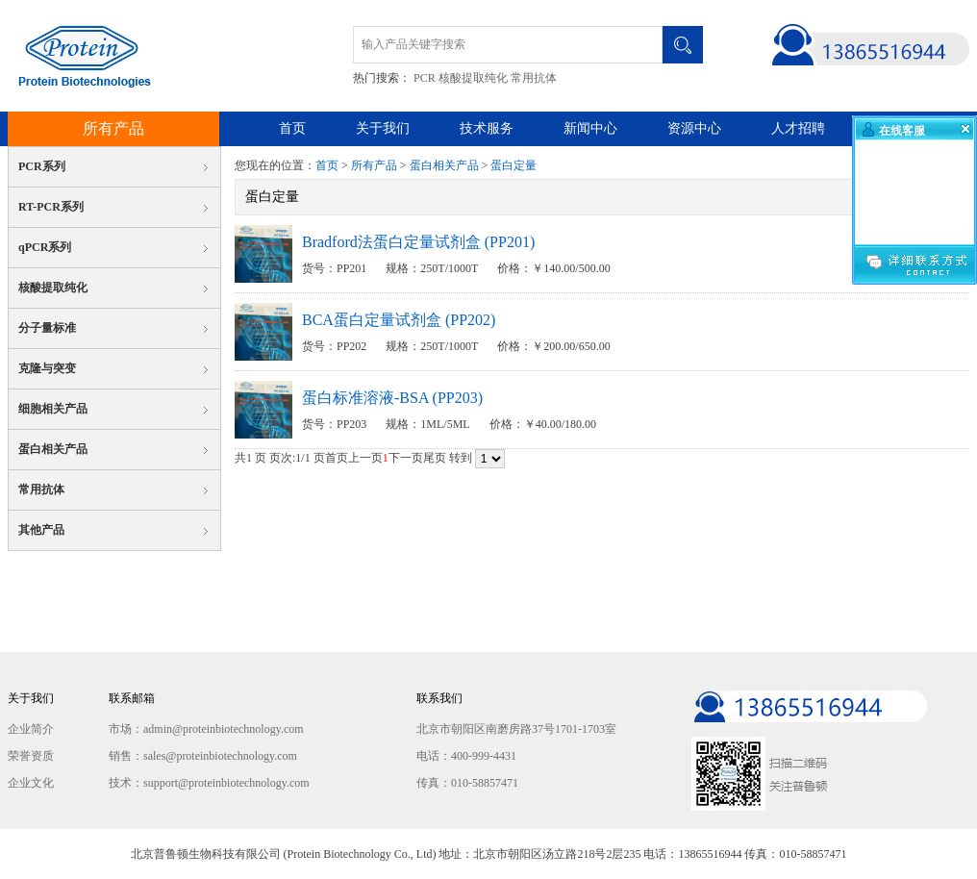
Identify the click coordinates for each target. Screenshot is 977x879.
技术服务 (487, 128)
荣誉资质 (31, 756)
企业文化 (31, 783)
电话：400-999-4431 (466, 756)
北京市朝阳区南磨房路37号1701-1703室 (516, 729)
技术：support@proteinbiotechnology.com (209, 783)
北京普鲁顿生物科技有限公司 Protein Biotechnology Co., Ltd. (79, 56)
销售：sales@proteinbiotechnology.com (203, 756)
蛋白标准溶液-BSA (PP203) (392, 397)
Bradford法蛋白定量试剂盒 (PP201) (418, 242)
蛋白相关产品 (53, 449)
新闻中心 (590, 128)
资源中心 (694, 128)
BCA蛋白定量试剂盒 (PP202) (398, 320)
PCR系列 (41, 166)
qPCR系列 (44, 247)
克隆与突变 (47, 368)
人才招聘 (798, 128)
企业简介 (31, 729)
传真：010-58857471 (467, 783)
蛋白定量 (513, 165)
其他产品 (41, 530)
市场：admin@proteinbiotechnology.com (206, 729)
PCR (424, 78)
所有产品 (113, 128)
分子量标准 (47, 328)
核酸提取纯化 (473, 78)
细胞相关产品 (53, 408)
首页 (292, 128)
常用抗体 (534, 78)
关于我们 (383, 128)
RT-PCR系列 (51, 206)
